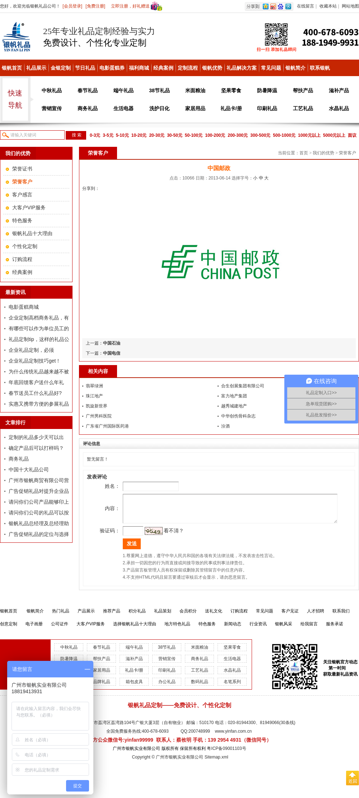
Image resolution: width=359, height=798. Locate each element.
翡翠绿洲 (94, 385)
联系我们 (341, 616)
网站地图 (350, 6)
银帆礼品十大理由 (32, 233)
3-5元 (108, 135)
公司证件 (59, 629)
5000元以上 (334, 135)
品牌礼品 (101, 687)
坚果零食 (231, 90)
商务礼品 (88, 108)
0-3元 (95, 135)
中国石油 (111, 343)
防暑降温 (267, 90)
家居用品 (195, 108)
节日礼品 (85, 68)
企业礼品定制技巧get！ (35, 361)
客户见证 (290, 616)
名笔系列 (232, 687)
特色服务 (22, 220)
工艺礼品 (303, 108)
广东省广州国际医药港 (107, 426)
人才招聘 (315, 616)
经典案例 (163, 68)
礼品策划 (162, 616)
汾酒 (225, 426)
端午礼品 (123, 90)
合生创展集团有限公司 (242, 385)
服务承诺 (334, 629)
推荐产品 (111, 616)
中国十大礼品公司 (29, 469)
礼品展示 (36, 68)
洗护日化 (159, 108)
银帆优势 (212, 68)
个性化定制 (24, 246)
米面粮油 (195, 90)
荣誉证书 (22, 169)
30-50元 (174, 135)
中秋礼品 (52, 90)
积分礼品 (137, 616)
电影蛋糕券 (112, 68)
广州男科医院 (99, 416)
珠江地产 (94, 395)
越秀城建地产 (234, 406)
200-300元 (238, 135)
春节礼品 (88, 90)
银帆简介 (295, 68)
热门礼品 (60, 616)
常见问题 (271, 68)
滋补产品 (339, 90)
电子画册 (34, 629)
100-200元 (215, 135)
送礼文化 (213, 616)
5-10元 (122, 135)
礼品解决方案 (242, 68)
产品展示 (86, 616)
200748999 (199, 736)
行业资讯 (258, 629)
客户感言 (22, 194)
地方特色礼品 (177, 629)
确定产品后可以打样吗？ (36, 448)
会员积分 (188, 616)
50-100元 (193, 135)
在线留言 (305, 6)
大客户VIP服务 (29, 207)
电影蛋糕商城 (24, 307)
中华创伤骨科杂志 (238, 416)
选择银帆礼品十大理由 (134, 629)
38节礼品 (159, 90)
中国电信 (111, 353)
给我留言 (309, 629)
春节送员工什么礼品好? (35, 393)
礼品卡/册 (231, 108)
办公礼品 (167, 687)
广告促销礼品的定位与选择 (39, 534)
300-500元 (260, 135)
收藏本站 (328, 6)
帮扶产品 (303, 90)
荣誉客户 (347, 152)
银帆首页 (12, 68)
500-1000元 (284, 135)
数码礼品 (199, 687)
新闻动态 (232, 629)
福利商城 (139, 68)
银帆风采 (283, 629)
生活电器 (123, 108)
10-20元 (139, 135)
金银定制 (61, 68)
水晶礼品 (339, 108)
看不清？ (164, 536)
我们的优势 (323, 152)
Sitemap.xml (216, 762)
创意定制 (8, 629)
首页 (303, 152)
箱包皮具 (134, 687)
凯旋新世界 (96, 406)
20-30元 (156, 135)
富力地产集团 (234, 395)
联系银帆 (320, 68)
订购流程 (22, 259)
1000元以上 (309, 135)
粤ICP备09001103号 (226, 753)
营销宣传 (52, 108)
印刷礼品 (267, 108)
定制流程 (188, 68)
